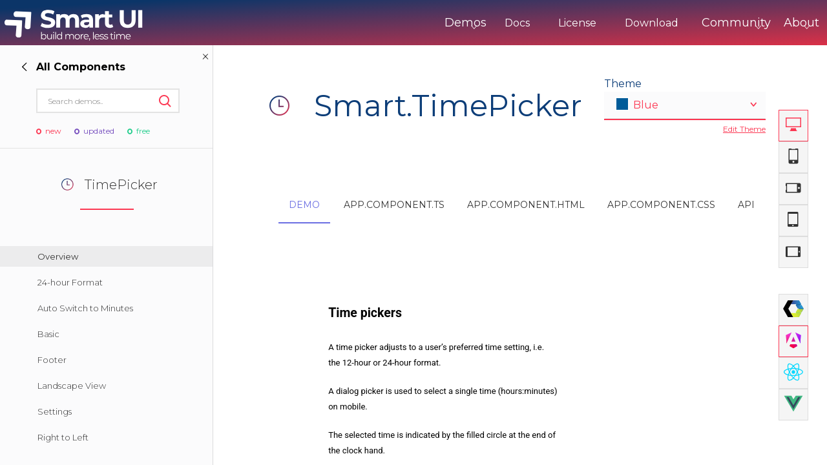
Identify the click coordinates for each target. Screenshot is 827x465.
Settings (54, 411)
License (524, 23)
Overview (57, 256)
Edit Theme (744, 129)
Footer (52, 360)
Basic (48, 334)
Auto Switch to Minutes (85, 308)
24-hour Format (70, 282)
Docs (463, 23)
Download (598, 23)
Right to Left (63, 437)
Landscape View (71, 385)
